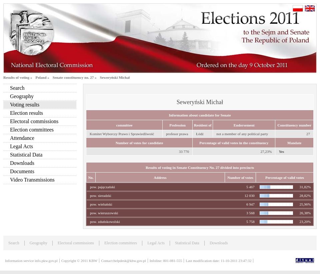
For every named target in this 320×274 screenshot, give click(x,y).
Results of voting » (17, 77)
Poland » (42, 77)
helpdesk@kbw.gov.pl (130, 261)
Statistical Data (26, 155)
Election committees (32, 129)
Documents (22, 171)
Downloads (22, 163)
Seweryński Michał (115, 77)
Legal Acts (21, 146)
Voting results (24, 104)
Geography (22, 96)
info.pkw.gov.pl (46, 261)
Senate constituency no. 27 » (75, 77)
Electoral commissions (34, 121)
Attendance (22, 138)
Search (17, 88)
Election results (26, 113)
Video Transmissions (32, 180)
